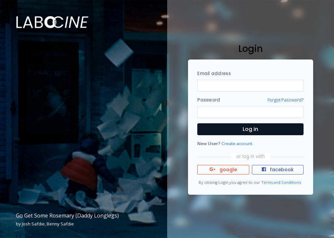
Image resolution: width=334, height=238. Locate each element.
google (223, 169)
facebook (278, 169)
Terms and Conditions (281, 182)
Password (208, 100)
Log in (250, 129)
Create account (236, 143)
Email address (213, 73)
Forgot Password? (285, 100)
